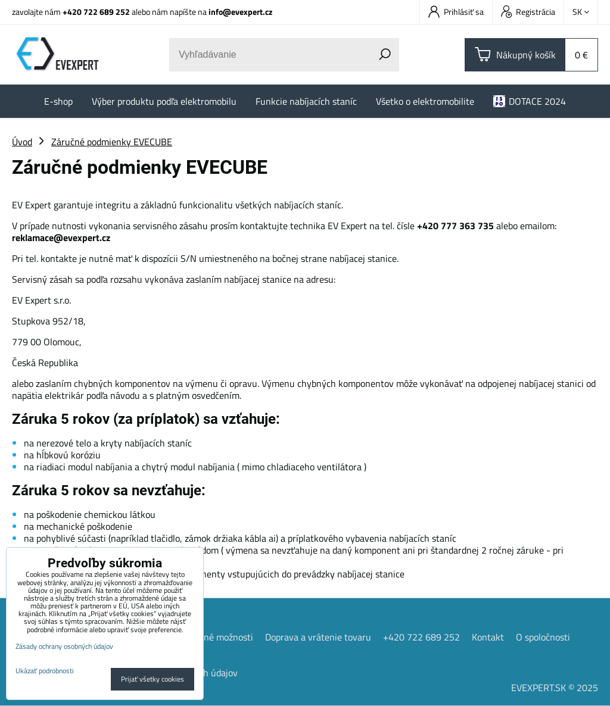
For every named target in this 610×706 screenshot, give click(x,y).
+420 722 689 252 (96, 11)
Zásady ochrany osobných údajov (64, 646)
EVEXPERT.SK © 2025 (554, 687)
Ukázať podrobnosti (44, 670)
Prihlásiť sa (456, 11)
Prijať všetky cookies (152, 679)
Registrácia (528, 11)
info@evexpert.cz (240, 11)
